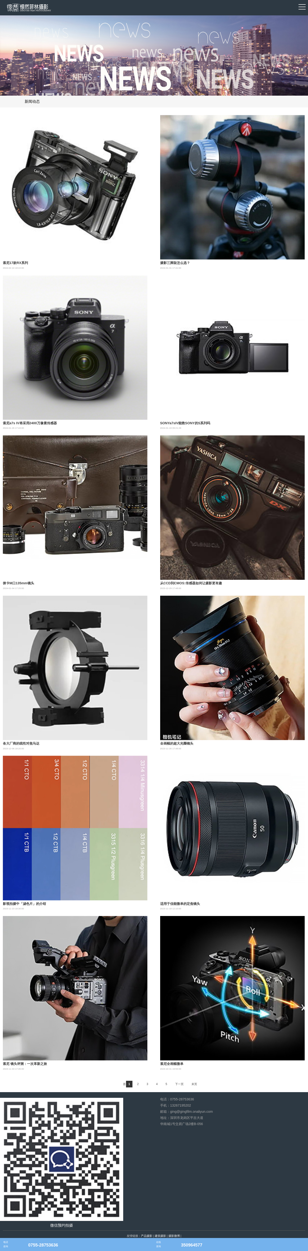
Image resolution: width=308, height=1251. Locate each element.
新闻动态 (32, 101)
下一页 (179, 1084)
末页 (194, 1084)
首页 (126, 1084)
